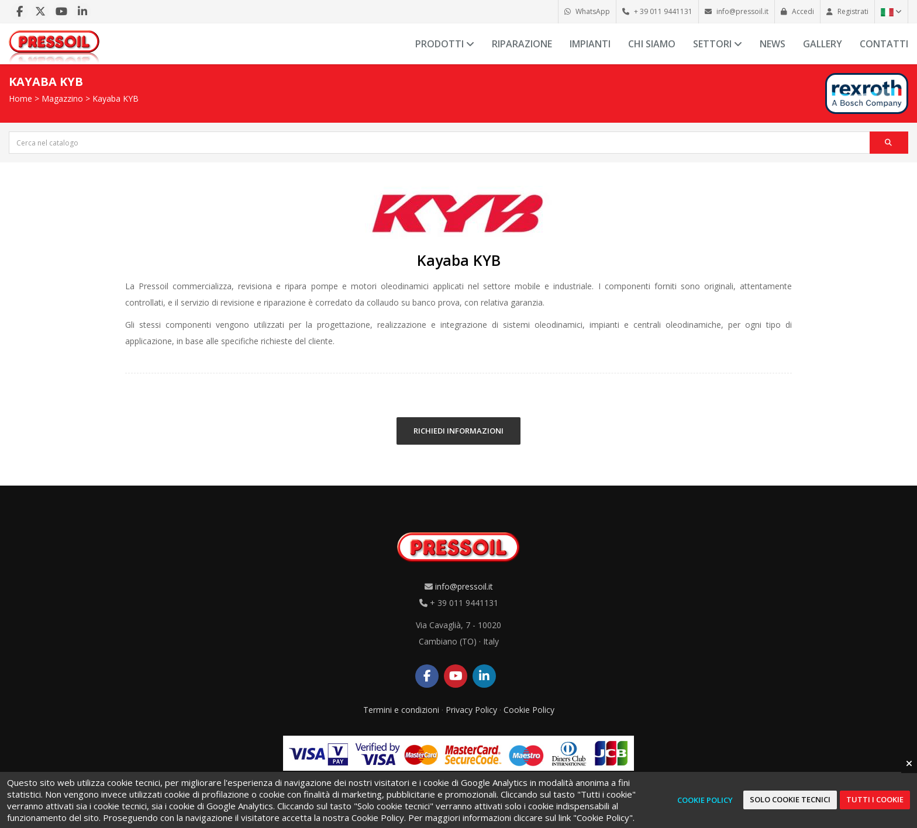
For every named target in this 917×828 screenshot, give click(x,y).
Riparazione (522, 43)
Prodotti (444, 43)
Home (20, 98)
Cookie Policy (529, 709)
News (772, 43)
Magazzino (62, 98)
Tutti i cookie (875, 799)
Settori (717, 43)
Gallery (822, 43)
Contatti (884, 43)
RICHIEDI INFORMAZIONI (458, 430)
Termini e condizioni (401, 709)
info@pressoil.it (464, 586)
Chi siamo (651, 43)
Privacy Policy (471, 709)
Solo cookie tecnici (790, 799)
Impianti (590, 43)
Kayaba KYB (115, 98)
